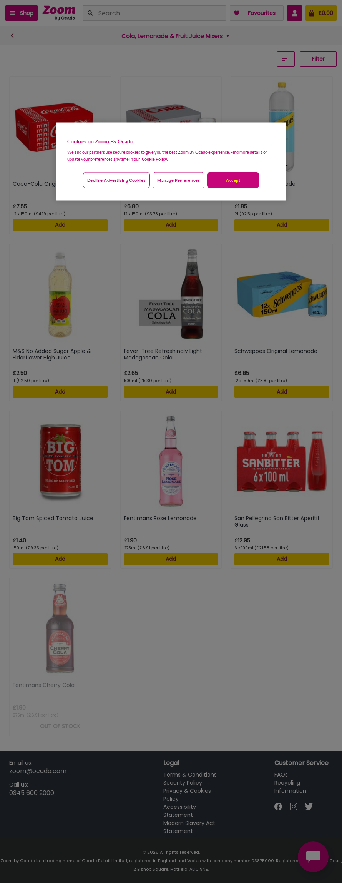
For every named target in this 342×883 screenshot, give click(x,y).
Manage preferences (178, 180)
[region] (171, 161)
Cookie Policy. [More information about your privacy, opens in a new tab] (155, 158)
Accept (233, 180)
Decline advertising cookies (116, 180)
